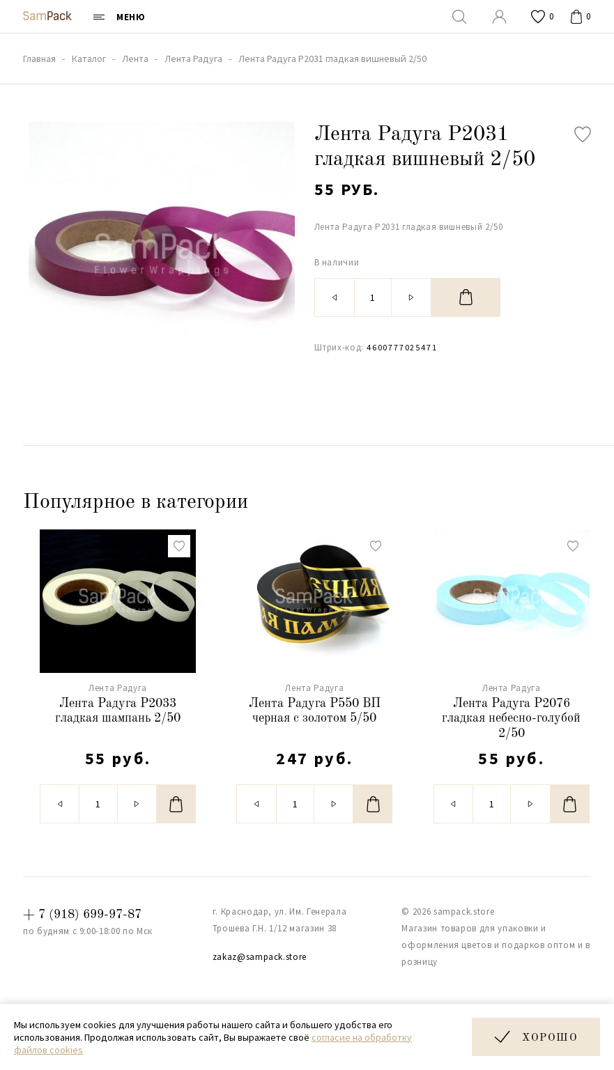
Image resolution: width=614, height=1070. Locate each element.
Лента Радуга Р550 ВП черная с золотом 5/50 (315, 711)
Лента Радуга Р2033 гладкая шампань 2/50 (118, 711)
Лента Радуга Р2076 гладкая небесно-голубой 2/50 (511, 718)
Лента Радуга (118, 687)
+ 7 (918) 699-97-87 (82, 914)
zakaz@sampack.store (260, 957)
